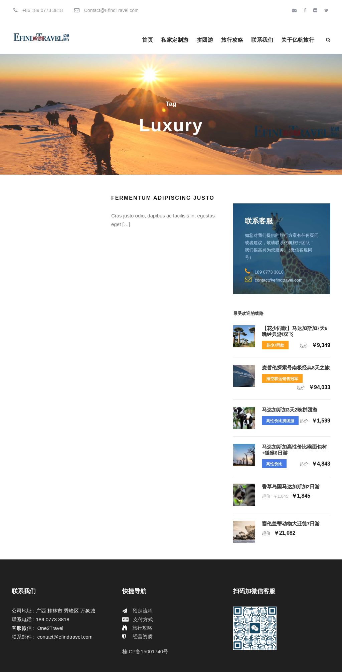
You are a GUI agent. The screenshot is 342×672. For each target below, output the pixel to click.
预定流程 (143, 611)
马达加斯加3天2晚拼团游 (290, 409)
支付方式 (143, 619)
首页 (147, 40)
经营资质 (143, 636)
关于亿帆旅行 (297, 40)
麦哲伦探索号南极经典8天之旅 (296, 367)
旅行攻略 (232, 40)
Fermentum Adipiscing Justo (162, 198)
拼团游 (205, 40)
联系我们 (262, 40)
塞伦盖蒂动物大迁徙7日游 (291, 523)
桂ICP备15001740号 (145, 651)
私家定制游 (175, 40)
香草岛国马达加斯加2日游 (291, 486)
